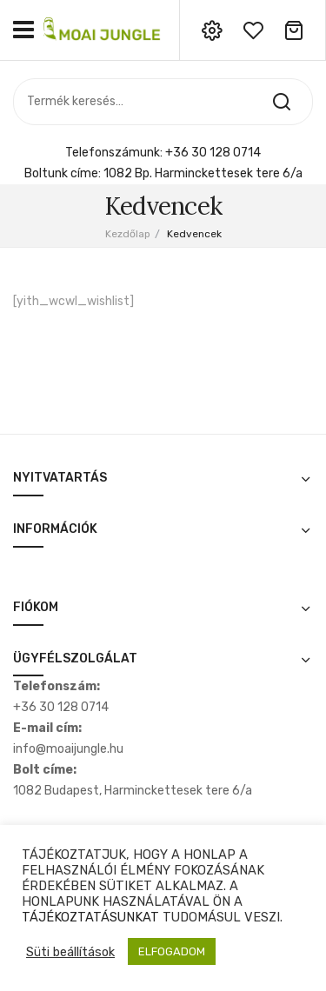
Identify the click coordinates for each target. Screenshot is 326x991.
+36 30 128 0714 (213, 152)
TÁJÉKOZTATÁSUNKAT (90, 917)
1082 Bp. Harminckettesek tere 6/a (203, 173)
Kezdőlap (127, 234)
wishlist (253, 30)
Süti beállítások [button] (70, 952)
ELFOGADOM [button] (171, 951)
